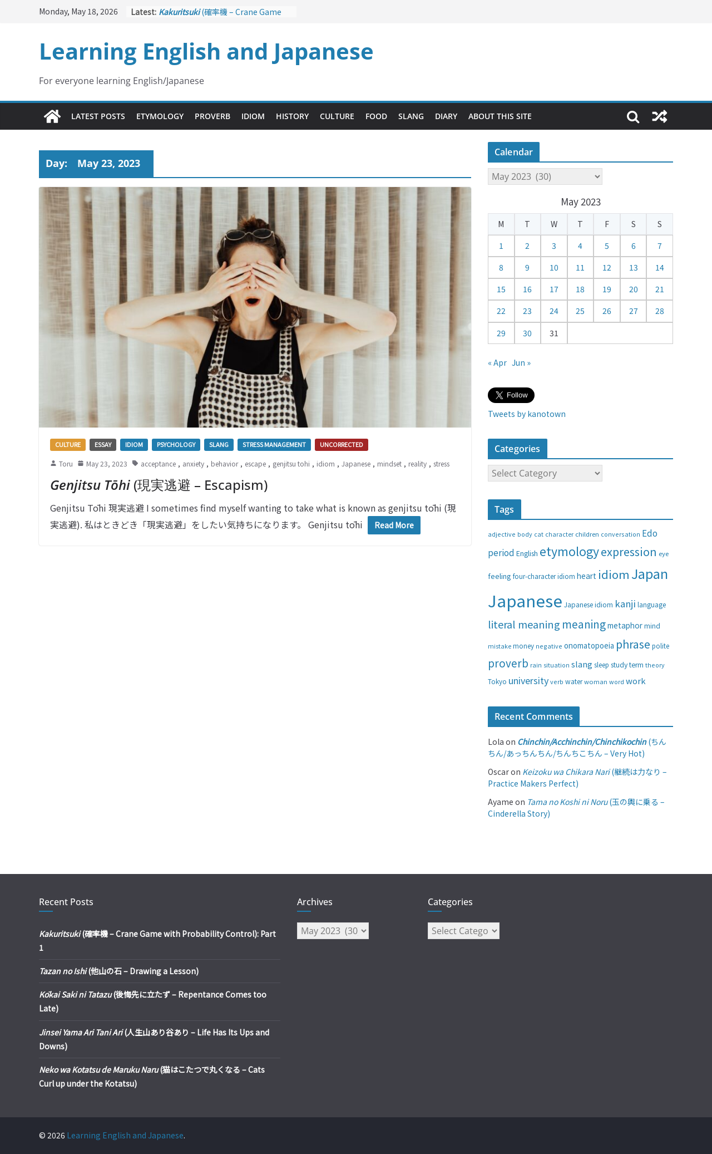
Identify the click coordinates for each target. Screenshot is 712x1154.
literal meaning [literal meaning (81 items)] (524, 624)
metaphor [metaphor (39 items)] (624, 625)
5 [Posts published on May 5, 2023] (607, 245)
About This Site (500, 116)
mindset (389, 463)
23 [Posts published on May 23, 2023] (527, 310)
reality (417, 463)
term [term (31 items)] (636, 665)
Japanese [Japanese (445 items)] (525, 600)
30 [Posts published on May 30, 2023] (527, 332)
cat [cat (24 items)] (538, 534)
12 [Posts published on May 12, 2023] (606, 267)
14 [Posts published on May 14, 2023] (659, 267)
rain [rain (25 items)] (536, 664)
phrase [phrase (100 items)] (633, 644)
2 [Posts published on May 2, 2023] (527, 245)
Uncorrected (341, 444)
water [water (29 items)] (573, 681)
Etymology (160, 116)
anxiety (193, 463)
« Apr (497, 362)
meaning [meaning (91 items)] (584, 623)
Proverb (212, 116)
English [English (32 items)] (527, 553)
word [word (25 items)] (616, 681)
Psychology (176, 444)
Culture (337, 116)
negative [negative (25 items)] (549, 645)
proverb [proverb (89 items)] (508, 662)
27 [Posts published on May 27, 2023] (633, 310)
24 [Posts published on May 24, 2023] (554, 310)
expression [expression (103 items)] (629, 551)
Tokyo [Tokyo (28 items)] (497, 681)
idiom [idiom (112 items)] (614, 574)
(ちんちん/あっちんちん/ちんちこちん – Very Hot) (577, 747)
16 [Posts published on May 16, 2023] (527, 288)
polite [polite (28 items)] (660, 645)
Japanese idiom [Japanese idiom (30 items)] (588, 604)
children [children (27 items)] (587, 533)
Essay (103, 444)
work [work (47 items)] (636, 680)
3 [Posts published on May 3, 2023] (554, 245)
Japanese (356, 463)
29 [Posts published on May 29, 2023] (501, 332)
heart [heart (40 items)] (586, 575)
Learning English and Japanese (206, 51)
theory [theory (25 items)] (655, 664)
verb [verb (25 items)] (556, 681)
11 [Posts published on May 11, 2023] (580, 267)
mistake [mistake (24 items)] (499, 646)
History (292, 116)
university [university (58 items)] (528, 680)
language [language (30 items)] (651, 604)
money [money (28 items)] (523, 645)
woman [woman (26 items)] (595, 681)
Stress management (274, 444)
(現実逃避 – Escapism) (159, 484)
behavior (224, 463)
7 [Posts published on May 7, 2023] (659, 245)
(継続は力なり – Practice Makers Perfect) (577, 777)
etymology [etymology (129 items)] (569, 550)
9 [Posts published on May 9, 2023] (527, 267)
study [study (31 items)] (619, 665)
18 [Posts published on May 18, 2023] (580, 288)
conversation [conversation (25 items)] (620, 533)
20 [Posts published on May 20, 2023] (633, 288)
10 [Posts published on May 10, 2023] (554, 267)
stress (441, 463)
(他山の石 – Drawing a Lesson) (119, 970)
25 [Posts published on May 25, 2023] (580, 310)
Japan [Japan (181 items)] (649, 573)
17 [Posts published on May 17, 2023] (554, 288)
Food (376, 116)
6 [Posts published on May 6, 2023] (633, 245)
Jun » (521, 362)
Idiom (253, 116)
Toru (66, 463)
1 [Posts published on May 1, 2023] (501, 245)
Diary (446, 116)
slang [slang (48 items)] (581, 664)
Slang (411, 116)
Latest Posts (98, 116)
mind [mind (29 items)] (652, 625)
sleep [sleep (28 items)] (601, 664)
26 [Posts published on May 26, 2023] (606, 310)
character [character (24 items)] (559, 534)
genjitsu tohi (291, 463)
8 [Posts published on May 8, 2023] (501, 267)
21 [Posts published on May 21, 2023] (659, 288)
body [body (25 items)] (524, 533)
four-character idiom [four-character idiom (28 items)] (544, 576)
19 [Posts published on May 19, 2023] (606, 288)
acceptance (158, 463)
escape (255, 463)
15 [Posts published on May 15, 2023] (501, 288)
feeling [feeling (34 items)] (499, 576)
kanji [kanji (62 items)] (625, 603)
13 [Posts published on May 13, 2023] (633, 267)
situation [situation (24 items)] (556, 665)
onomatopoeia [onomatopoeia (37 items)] (589, 645)
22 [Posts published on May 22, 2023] (501, 310)
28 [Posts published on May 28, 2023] (659, 310)
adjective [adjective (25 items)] (502, 533)
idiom (326, 463)
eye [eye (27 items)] (664, 553)
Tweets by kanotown (527, 413)
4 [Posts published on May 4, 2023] (580, 245)
